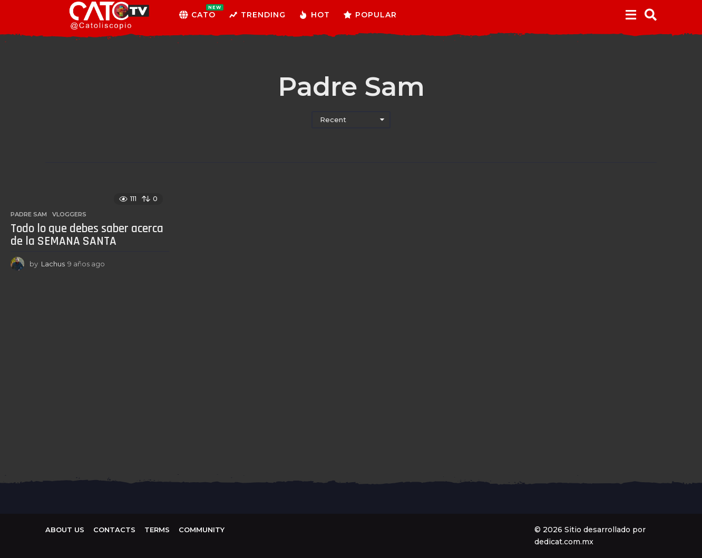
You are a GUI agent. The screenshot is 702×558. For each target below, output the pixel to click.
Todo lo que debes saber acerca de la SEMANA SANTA (87, 235)
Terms (157, 529)
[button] (631, 14)
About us (64, 529)
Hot (314, 14)
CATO (197, 14)
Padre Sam (29, 214)
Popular (370, 14)
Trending (257, 14)
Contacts (114, 529)
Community (202, 529)
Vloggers (69, 214)
